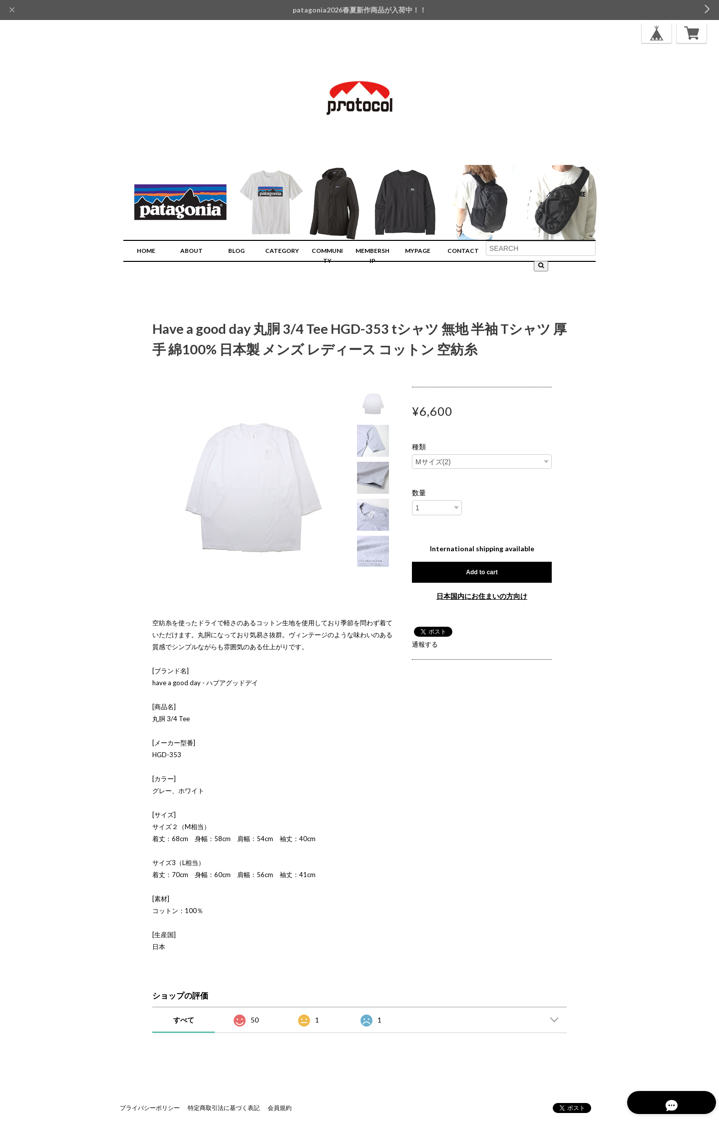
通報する (425, 644)
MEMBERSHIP (372, 255)
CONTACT (463, 250)
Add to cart (481, 572)
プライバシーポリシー (150, 1108)
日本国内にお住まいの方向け (481, 596)
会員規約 (280, 1108)
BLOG (236, 250)
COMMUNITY (327, 255)
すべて (183, 1020)
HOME (146, 250)
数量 (419, 492)
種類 (419, 446)
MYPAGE (417, 250)
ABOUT (191, 250)
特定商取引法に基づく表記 (224, 1108)
